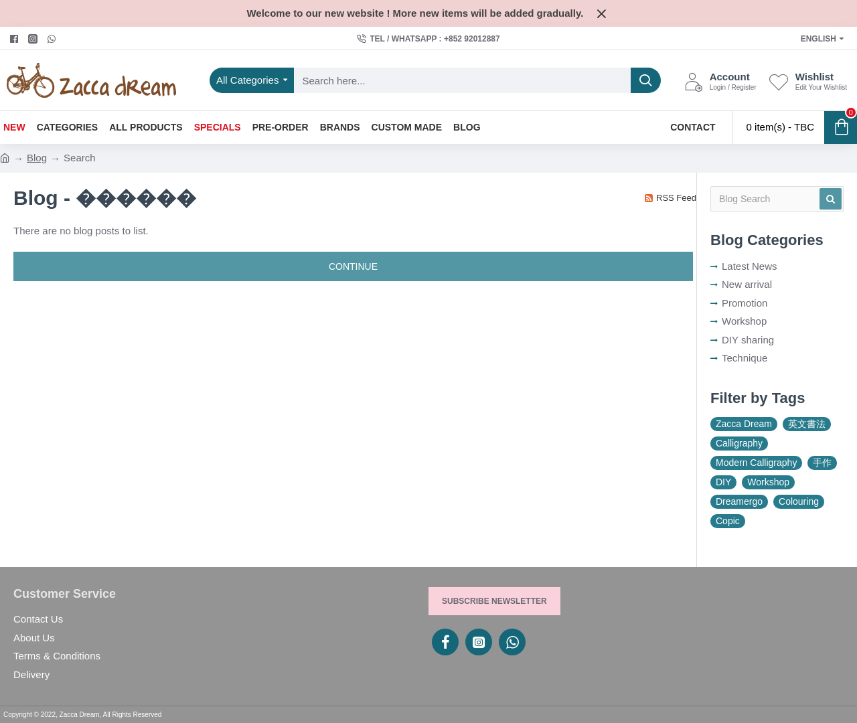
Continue (353, 266)
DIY (723, 482)
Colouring (799, 501)
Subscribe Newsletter (494, 601)
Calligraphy (739, 443)
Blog (37, 157)
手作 (822, 462)
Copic (728, 520)
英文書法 (807, 423)
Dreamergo (739, 501)
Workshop (768, 482)
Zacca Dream (744, 423)
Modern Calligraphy (756, 462)
